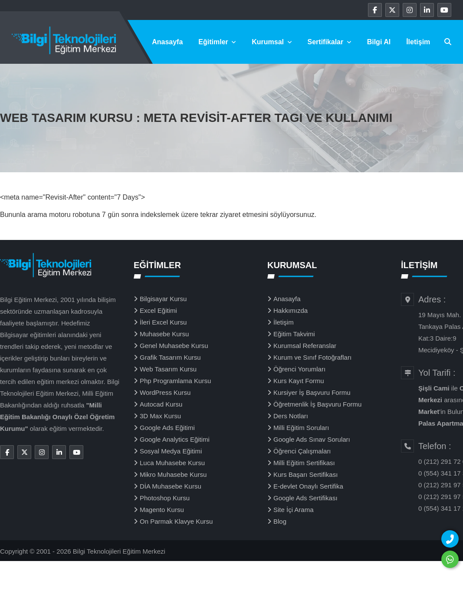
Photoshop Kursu (165, 498)
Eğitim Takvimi (294, 334)
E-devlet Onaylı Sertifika (308, 486)
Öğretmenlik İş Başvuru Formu (317, 404)
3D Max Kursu (160, 416)
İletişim (418, 42)
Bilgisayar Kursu (163, 298)
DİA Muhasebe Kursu (170, 486)
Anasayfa (167, 42)
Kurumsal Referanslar (304, 345)
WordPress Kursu (165, 392)
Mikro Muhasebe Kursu (173, 474)
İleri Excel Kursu (163, 322)
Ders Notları (290, 416)
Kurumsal (272, 42)
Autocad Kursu (161, 404)
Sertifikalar (329, 42)
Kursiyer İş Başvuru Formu (312, 392)
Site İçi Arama (293, 509)
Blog (279, 521)
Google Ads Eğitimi (167, 427)
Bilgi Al (379, 42)
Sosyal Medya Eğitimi (171, 451)
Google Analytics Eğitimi (175, 439)
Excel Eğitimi (158, 310)
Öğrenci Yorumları (299, 369)
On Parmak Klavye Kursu (176, 521)
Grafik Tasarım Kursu (170, 357)
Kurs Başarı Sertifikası (305, 474)
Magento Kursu (162, 509)
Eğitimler (217, 42)
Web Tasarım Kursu (168, 369)
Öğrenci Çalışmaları (302, 451)
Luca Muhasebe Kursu (172, 462)
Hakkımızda (290, 310)
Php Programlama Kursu (175, 380)
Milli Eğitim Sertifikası (304, 462)
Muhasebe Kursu (164, 334)
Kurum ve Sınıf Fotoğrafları (312, 357)
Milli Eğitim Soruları (301, 427)
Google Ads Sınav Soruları (311, 439)
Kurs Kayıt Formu (298, 380)
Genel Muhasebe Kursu (174, 345)
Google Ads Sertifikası (305, 498)
